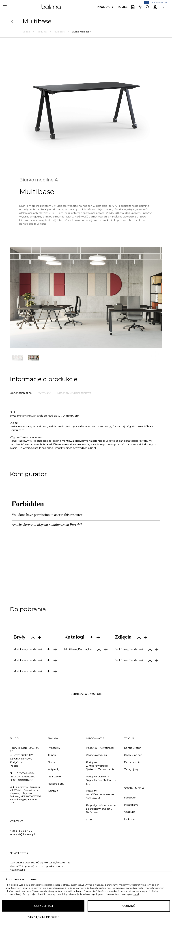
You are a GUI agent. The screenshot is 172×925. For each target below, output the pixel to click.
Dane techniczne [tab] (21, 392)
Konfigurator (132, 747)
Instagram (131, 804)
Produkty (105, 7)
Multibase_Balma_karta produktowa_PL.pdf (87, 649)
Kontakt (53, 790)
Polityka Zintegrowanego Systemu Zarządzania (100, 765)
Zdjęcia (123, 637)
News (51, 762)
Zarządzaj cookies (43, 917)
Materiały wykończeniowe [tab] (74, 392)
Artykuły (53, 769)
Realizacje (54, 776)
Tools (122, 7)
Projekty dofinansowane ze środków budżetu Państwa (101, 808)
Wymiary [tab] (44, 392)
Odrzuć (128, 906)
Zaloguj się (131, 769)
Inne (89, 819)
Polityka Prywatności (100, 747)
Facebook (130, 797)
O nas (52, 755)
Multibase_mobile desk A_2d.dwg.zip (36, 649)
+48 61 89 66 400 (21, 830)
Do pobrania (132, 762)
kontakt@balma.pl (22, 834)
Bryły (19, 637)
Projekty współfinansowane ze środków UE (100, 794)
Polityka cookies (96, 755)
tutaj (136, 894)
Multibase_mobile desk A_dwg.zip (35, 671)
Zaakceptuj (43, 906)
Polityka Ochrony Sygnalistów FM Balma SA (101, 780)
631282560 (29, 776)
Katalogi (74, 637)
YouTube (129, 811)
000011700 (25, 780)
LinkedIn (129, 819)
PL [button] (162, 7)
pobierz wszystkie (86, 694)
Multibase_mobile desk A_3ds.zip (34, 660)
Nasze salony (56, 783)
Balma (51, 6)
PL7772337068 (26, 772)
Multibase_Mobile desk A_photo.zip (137, 660)
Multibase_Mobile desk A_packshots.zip (138, 649)
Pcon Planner (133, 755)
